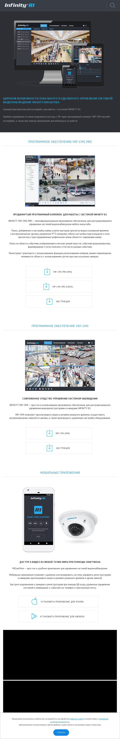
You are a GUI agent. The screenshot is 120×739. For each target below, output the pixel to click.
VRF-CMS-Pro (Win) (39, 272)
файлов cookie (76, 719)
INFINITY (21, 5)
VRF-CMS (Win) (39, 418)
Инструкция (62, 286)
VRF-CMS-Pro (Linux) (85, 272)
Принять (61, 732)
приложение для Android (61, 586)
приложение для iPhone (61, 572)
